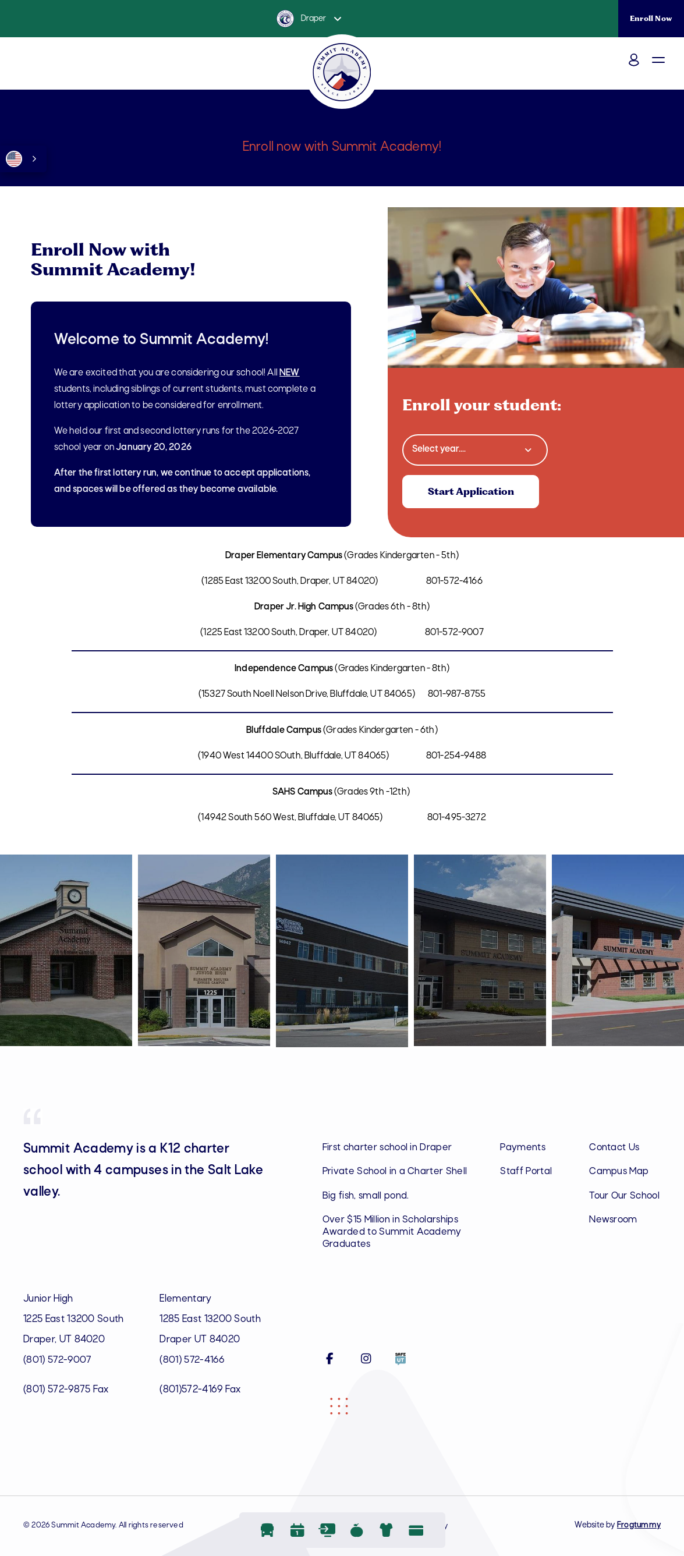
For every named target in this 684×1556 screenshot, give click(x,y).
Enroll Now (651, 18)
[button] (668, 68)
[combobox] (23, 159)
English (14, 159)
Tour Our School (609, 1202)
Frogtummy (639, 1525)
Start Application (472, 492)
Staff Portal (526, 1172)
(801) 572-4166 (192, 1360)
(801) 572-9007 (57, 1360)
